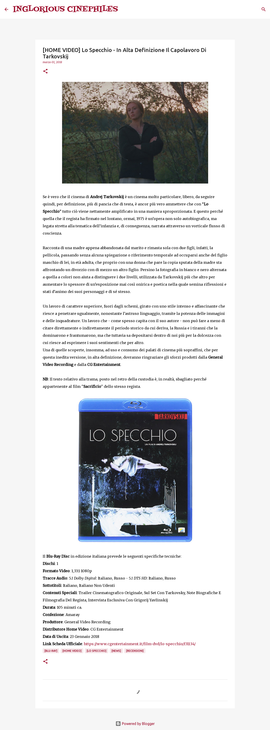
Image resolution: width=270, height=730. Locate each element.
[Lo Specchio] (96, 650)
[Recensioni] (135, 650)
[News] (116, 650)
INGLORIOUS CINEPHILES (65, 9)
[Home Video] (72, 650)
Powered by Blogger (135, 724)
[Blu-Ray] (51, 650)
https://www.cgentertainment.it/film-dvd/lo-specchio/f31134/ (140, 644)
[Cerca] (124, 9)
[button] (45, 71)
